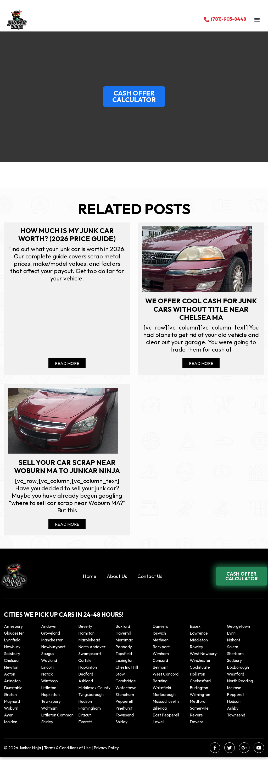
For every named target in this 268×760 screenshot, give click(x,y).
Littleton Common (57, 718)
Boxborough (238, 670)
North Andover (91, 649)
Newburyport (53, 649)
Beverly (85, 629)
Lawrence (199, 636)
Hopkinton (87, 670)
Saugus (47, 656)
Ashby (232, 711)
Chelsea (11, 663)
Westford (235, 677)
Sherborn (235, 656)
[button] (257, 19)
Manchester (52, 643)
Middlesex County (94, 690)
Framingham (89, 711)
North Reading (240, 684)
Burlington (199, 690)
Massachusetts (166, 704)
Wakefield (162, 690)
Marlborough (164, 697)
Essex (195, 629)
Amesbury (13, 629)
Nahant (233, 643)
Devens (197, 724)
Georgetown (238, 629)
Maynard (12, 704)
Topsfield (123, 656)
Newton (11, 670)
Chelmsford (200, 684)
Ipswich (159, 636)
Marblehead (89, 643)
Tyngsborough (91, 697)
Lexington (124, 663)
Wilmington (200, 697)
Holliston (197, 677)
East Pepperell (166, 718)
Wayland (49, 663)
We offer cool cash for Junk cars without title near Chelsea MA (201, 310)
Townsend (124, 718)
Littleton (48, 690)
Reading (160, 684)
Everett (85, 724)
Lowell (158, 724)
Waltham (49, 711)
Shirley (47, 724)
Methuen (161, 643)
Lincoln (47, 670)
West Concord (165, 677)
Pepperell (235, 697)
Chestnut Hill (126, 670)
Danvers (160, 629)
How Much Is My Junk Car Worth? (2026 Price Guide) (67, 234)
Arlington (12, 684)
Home (89, 579)
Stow (120, 677)
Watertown (125, 690)
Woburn (11, 711)
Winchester (200, 663)
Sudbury (234, 663)
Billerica (160, 711)
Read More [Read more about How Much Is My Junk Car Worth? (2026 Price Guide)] (67, 365)
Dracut (84, 718)
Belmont (160, 670)
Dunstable (13, 690)
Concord (160, 663)
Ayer (8, 718)
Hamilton (86, 636)
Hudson (85, 704)
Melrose (234, 690)
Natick (47, 677)
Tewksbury (51, 704)
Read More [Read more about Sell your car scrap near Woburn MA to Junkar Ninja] (67, 527)
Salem (232, 649)
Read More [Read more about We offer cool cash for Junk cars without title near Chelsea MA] (201, 365)
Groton (10, 697)
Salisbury (12, 656)
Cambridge (125, 684)
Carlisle (85, 663)
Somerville (199, 711)
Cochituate (200, 670)
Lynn (231, 636)
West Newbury (203, 656)
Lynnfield (12, 643)
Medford (197, 704)
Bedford (85, 677)
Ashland (85, 684)
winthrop (50, 684)
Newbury (12, 649)
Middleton (199, 643)
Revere (197, 718)
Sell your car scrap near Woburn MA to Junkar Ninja (67, 468)
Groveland (50, 636)
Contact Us (149, 579)
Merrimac (124, 643)
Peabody (123, 649)
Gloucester (14, 636)
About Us (117, 579)
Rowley (196, 649)
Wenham (161, 656)
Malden (10, 724)
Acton (9, 677)
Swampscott (89, 656)
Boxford (122, 629)
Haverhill (123, 636)
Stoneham (124, 697)
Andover (49, 629)
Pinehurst (123, 711)
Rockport (161, 649)
